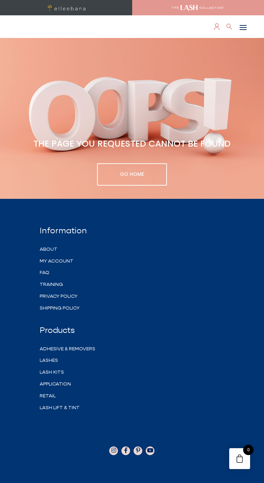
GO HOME (132, 174)
